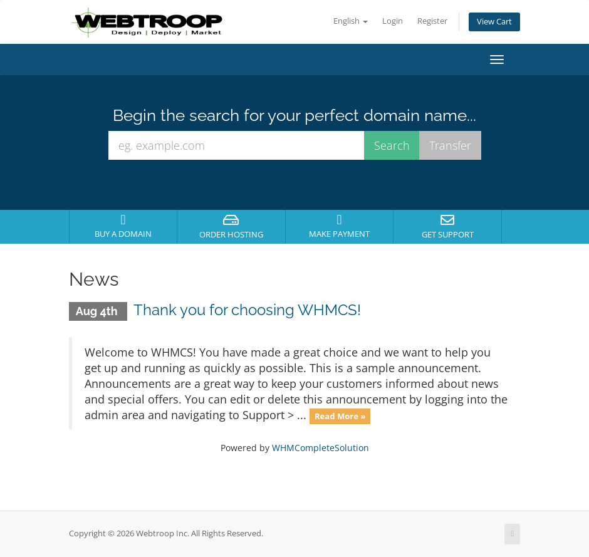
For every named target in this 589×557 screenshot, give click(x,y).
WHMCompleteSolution (320, 448)
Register (432, 21)
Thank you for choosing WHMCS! (247, 310)
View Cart (494, 21)
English (350, 21)
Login (392, 21)
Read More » (340, 416)
